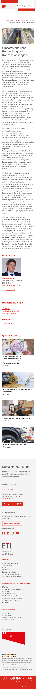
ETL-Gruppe (6, 613)
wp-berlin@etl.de (7, 498)
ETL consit (5, 591)
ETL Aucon (5, 587)
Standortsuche (7, 565)
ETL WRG (5, 602)
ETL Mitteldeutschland (9, 596)
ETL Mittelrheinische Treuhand (12, 598)
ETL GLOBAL (6, 615)
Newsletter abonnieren (12, 523)
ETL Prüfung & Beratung (10, 563)
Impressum (5, 570)
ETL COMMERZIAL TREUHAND (13, 589)
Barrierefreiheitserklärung (10, 574)
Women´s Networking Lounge (11, 617)
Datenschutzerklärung (9, 572)
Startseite (10, 21)
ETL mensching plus (8, 594)
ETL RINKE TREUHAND (10, 600)
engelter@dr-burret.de (13, 285)
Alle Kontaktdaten (8, 290)
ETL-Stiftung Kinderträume (11, 620)
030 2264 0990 (8, 489)
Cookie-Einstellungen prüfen (11, 576)
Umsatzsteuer (7, 323)
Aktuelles (17, 21)
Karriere (4, 567)
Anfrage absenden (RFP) (12, 504)
